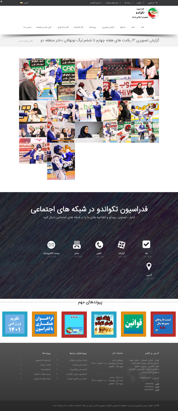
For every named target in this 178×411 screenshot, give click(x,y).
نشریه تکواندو (96, 2)
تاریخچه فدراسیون (43, 360)
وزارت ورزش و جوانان (78, 360)
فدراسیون (152, 2)
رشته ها (129, 2)
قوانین (140, 2)
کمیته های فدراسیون (42, 379)
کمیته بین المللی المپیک (77, 379)
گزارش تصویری (108, 27)
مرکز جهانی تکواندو (113, 2)
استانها (122, 27)
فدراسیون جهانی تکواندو (77, 374)
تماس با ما (27, 27)
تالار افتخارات (78, 27)
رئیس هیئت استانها (43, 374)
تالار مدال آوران (63, 27)
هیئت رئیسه (45, 365)
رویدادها (93, 27)
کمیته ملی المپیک (79, 365)
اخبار (133, 27)
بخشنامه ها (46, 369)
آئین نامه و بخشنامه (43, 27)
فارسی (24, 2)
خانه (142, 27)
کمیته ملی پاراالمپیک (78, 369)
